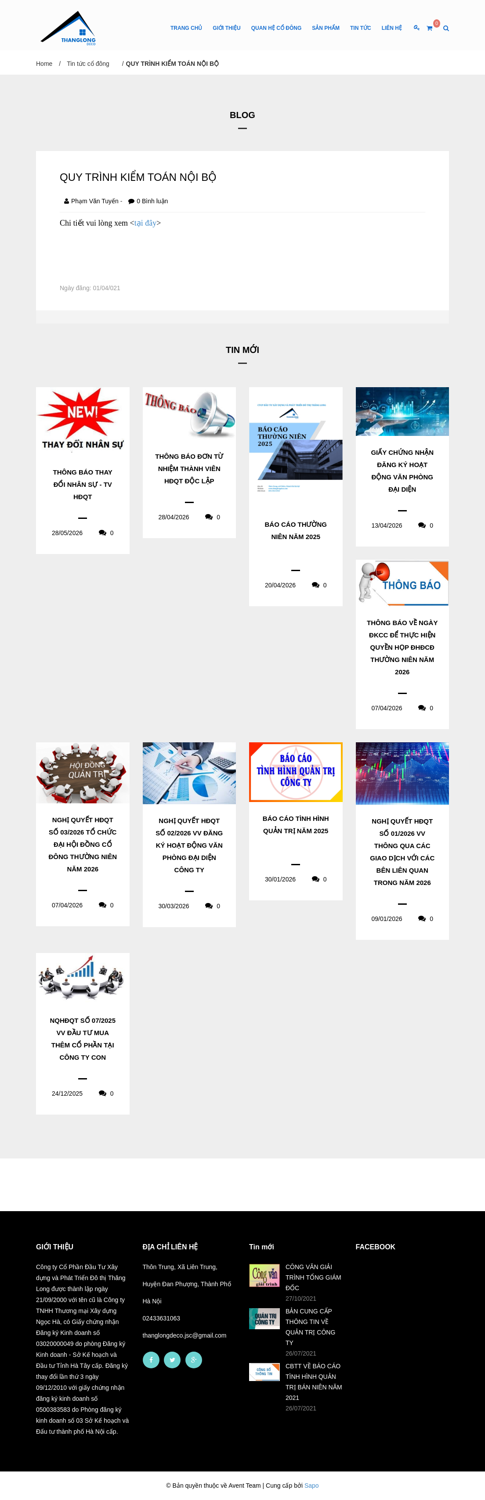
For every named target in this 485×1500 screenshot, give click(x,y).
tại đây (145, 223)
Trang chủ (186, 28)
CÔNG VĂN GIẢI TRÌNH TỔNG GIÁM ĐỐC (313, 1277)
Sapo (311, 1485)
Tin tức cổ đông (88, 63)
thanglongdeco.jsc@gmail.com (185, 1335)
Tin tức (360, 28)
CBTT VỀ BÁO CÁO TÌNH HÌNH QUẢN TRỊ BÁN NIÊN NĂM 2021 (314, 1382)
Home (44, 63)
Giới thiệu (226, 28)
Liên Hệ (392, 28)
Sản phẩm (326, 28)
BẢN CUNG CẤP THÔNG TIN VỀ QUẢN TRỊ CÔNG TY (310, 1327)
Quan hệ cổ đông (276, 28)
